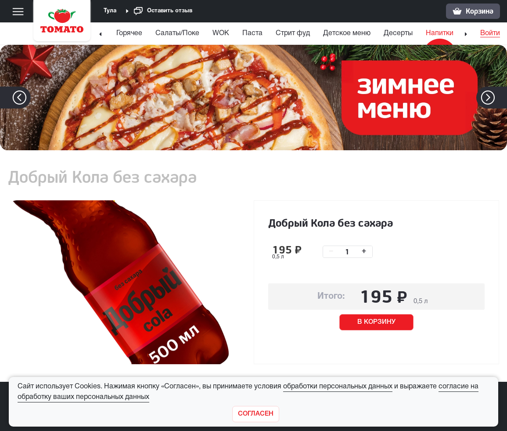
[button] (501, 98)
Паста (252, 33)
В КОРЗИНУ (376, 322)
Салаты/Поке (177, 33)
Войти (490, 33)
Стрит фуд (293, 33)
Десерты (398, 33)
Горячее (129, 33)
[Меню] (18, 11)
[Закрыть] (255, 414)
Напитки (439, 33)
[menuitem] (129, 35)
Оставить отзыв (163, 11)
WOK (220, 33)
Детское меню (346, 33)
